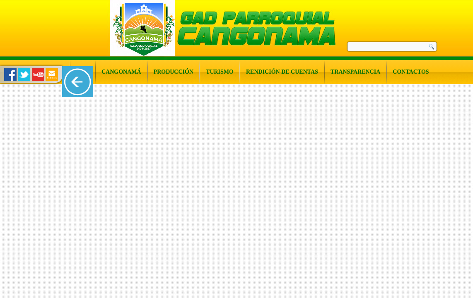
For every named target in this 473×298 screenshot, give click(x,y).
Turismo (220, 72)
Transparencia (355, 72)
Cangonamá (121, 72)
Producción (173, 72)
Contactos (411, 72)
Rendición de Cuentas (282, 72)
